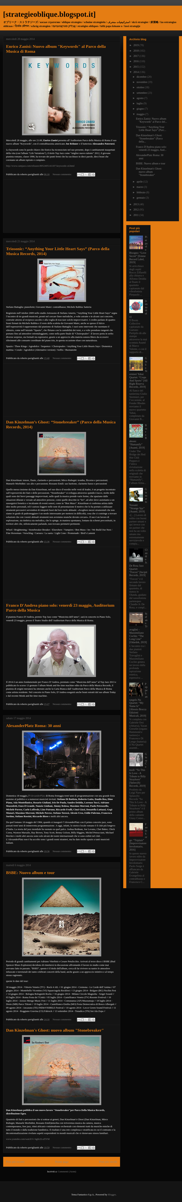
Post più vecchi (108, 1161)
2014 (136, 72)
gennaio (141, 197)
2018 (136, 50)
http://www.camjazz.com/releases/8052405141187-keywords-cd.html (40, 165)
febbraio (141, 192)
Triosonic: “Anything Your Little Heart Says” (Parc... (151, 129)
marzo (140, 187)
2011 (136, 215)
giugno (140, 108)
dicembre (141, 76)
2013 (136, 204)
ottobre (140, 87)
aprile (139, 181)
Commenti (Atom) (67, 1171)
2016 (136, 61)
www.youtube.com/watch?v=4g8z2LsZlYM (28, 1139)
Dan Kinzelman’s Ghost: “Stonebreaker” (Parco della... (149, 138)
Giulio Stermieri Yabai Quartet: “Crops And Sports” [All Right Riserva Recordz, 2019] (138, 372)
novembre (142, 82)
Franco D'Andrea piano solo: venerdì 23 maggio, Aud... (151, 148)
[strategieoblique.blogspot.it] (49, 14)
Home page (61, 1161)
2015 (136, 66)
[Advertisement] (61, 206)
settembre (141, 92)
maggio (140, 114)
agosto (140, 98)
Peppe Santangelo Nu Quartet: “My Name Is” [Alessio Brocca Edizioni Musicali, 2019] (138, 700)
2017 (136, 56)
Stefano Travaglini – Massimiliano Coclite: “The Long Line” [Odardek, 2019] (138, 628)
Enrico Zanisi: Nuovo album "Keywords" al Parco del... (151, 120)
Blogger (112, 1194)
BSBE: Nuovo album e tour (30, 872)
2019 (136, 45)
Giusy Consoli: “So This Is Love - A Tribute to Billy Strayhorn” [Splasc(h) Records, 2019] (138, 770)
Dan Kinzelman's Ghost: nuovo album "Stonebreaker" (55, 1030)
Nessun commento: (62, 174)
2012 (136, 209)
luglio (139, 103)
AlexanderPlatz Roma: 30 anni (33, 725)
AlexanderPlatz (37, 795)
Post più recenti (15, 1161)
